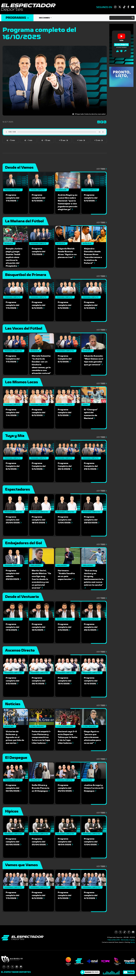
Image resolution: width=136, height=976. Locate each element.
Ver (101, 169)
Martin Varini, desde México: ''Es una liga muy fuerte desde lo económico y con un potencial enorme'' (41, 579)
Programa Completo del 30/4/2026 (65, 466)
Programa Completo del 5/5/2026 (39, 466)
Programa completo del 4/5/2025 (90, 305)
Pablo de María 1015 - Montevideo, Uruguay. (121, 940)
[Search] (122, 18)
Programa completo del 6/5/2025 (38, 305)
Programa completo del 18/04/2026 (39, 520)
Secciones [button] (44, 18)
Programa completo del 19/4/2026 (64, 681)
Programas (17, 17)
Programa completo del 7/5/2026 (12, 198)
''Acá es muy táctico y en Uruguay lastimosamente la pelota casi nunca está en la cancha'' (93, 579)
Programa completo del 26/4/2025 (91, 627)
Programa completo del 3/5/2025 (64, 627)
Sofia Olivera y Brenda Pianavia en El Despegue (41, 788)
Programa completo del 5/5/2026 (90, 198)
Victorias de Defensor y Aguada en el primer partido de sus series (15, 737)
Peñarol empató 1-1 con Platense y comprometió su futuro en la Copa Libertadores (41, 737)
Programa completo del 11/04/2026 (65, 520)
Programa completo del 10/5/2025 (38, 627)
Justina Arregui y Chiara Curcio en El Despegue (93, 788)
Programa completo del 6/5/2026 (38, 198)
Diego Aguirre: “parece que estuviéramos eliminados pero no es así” (92, 737)
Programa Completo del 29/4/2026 (91, 466)
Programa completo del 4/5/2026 (90, 895)
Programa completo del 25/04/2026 (13, 520)
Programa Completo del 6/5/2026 (65, 359)
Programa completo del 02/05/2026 (13, 788)
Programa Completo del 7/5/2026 (13, 359)
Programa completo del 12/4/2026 (91, 681)
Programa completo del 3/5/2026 (12, 681)
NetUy (133, 942)
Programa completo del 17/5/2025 (12, 627)
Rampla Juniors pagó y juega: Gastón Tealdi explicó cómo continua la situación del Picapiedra (14, 257)
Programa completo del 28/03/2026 (91, 520)
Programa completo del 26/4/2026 (39, 681)
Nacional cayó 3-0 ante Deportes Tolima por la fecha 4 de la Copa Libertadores (67, 737)
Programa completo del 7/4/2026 (12, 412)
